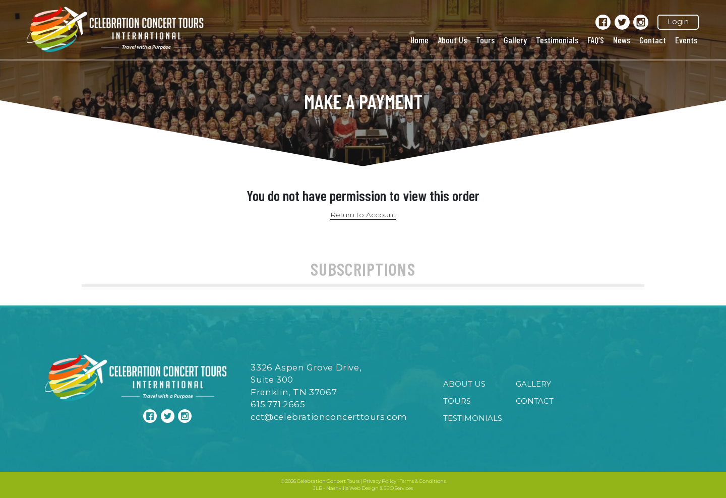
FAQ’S (595, 39)
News (621, 39)
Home (419, 39)
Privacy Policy (379, 481)
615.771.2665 (278, 404)
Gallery (515, 39)
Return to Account (363, 214)
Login (678, 21)
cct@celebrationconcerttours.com (329, 417)
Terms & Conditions (423, 481)
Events (686, 39)
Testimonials (557, 39)
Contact (652, 39)
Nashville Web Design (352, 488)
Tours (485, 39)
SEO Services (398, 488)
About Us (452, 39)
